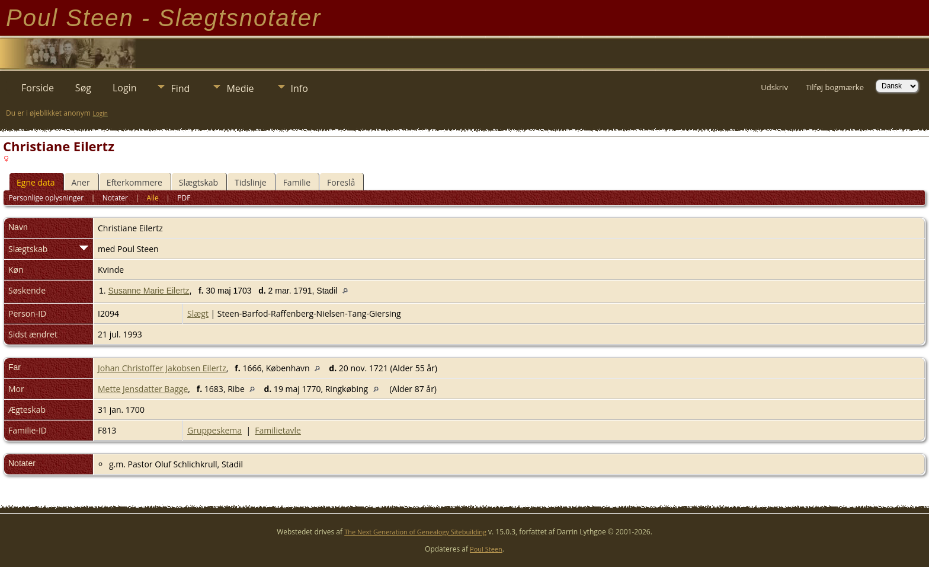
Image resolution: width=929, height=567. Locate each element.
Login (125, 87)
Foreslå (341, 182)
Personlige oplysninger (46, 198)
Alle (152, 198)
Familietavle (278, 430)
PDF (183, 198)
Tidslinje (251, 182)
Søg (83, 87)
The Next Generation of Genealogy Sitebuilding (415, 531)
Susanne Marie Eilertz (149, 290)
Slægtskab (198, 182)
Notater (115, 198)
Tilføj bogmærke (835, 87)
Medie (240, 88)
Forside (37, 87)
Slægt (198, 313)
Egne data (36, 182)
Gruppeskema (214, 430)
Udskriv (774, 87)
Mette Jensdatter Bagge (143, 388)
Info (299, 88)
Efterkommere (134, 182)
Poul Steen (486, 548)
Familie (296, 182)
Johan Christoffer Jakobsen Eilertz (162, 368)
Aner (81, 182)
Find (180, 88)
